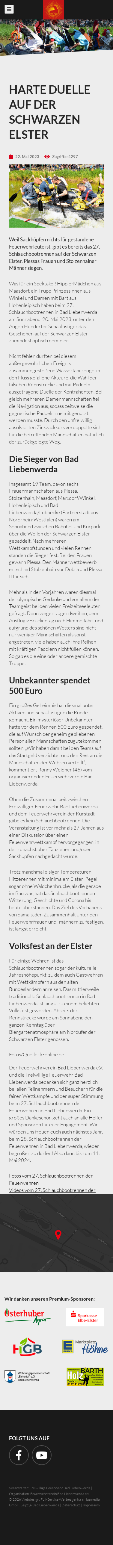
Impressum (91, 1505)
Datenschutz (71, 1505)
